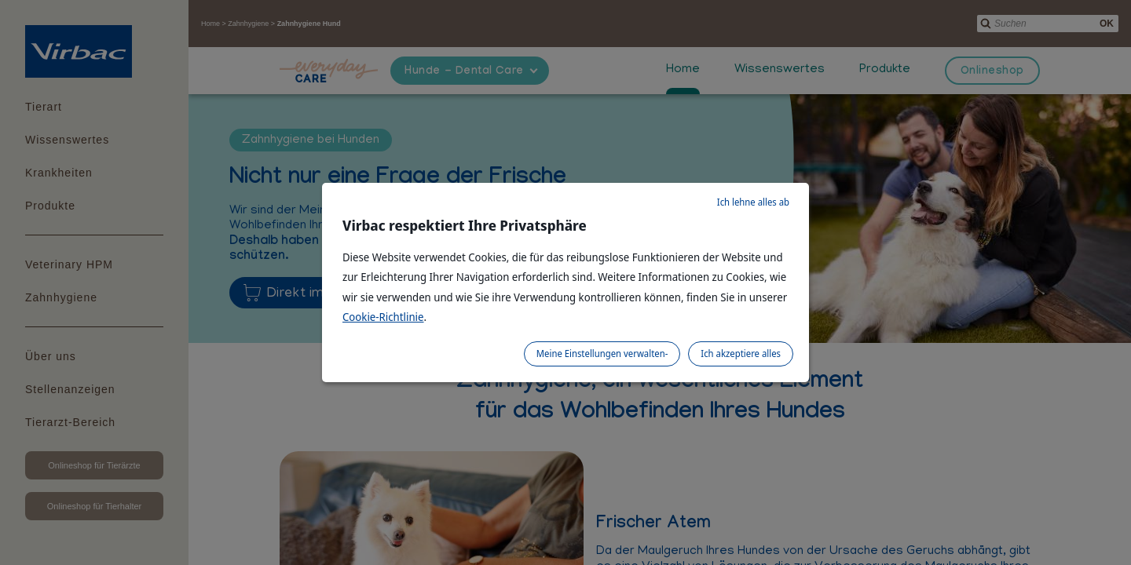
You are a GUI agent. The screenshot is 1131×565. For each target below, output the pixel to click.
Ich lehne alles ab (753, 202)
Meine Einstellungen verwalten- (602, 353)
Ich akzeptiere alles (741, 353)
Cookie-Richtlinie (383, 316)
